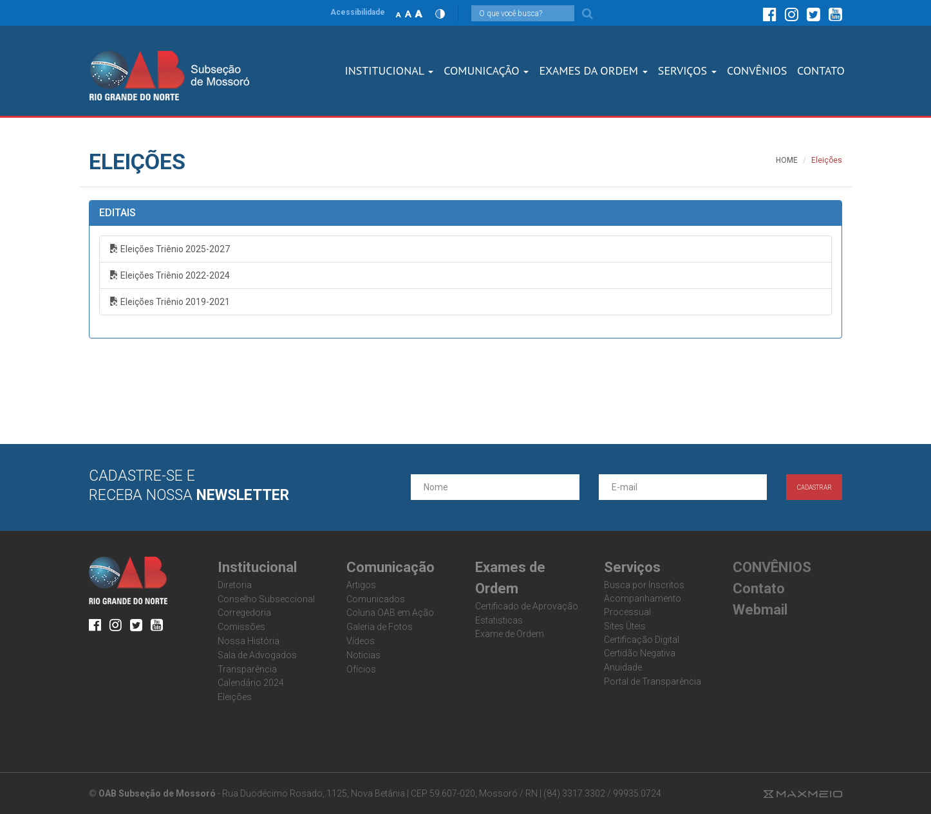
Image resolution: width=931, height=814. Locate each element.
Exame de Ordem (509, 634)
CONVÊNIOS (757, 70)
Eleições (235, 697)
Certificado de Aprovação (526, 606)
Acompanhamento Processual (642, 605)
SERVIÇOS (687, 70)
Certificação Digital (641, 639)
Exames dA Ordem (593, 70)
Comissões (241, 627)
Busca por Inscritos (644, 585)
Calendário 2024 (251, 683)
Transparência (247, 669)
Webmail (760, 610)
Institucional (388, 70)
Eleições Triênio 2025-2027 (169, 249)
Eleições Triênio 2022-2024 (169, 275)
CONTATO (821, 70)
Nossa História (248, 641)
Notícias (363, 655)
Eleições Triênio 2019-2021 (169, 302)
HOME (787, 160)
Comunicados (375, 599)
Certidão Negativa (639, 653)
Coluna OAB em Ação (390, 612)
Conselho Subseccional (266, 599)
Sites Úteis (625, 626)
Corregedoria (244, 612)
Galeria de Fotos (379, 627)
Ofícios (361, 669)
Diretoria (235, 585)
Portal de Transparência (652, 681)
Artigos (361, 585)
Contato (759, 588)
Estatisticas (499, 620)
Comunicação (486, 70)
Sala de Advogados (257, 655)
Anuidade (623, 667)
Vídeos (360, 641)
